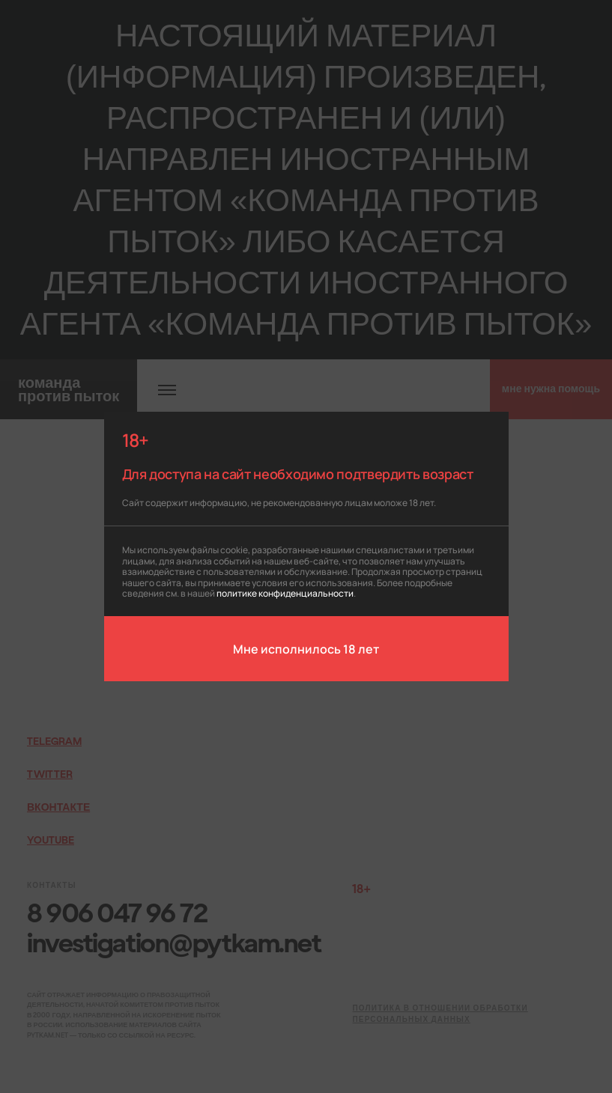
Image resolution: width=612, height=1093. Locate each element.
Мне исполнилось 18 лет (306, 648)
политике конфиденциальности (285, 592)
